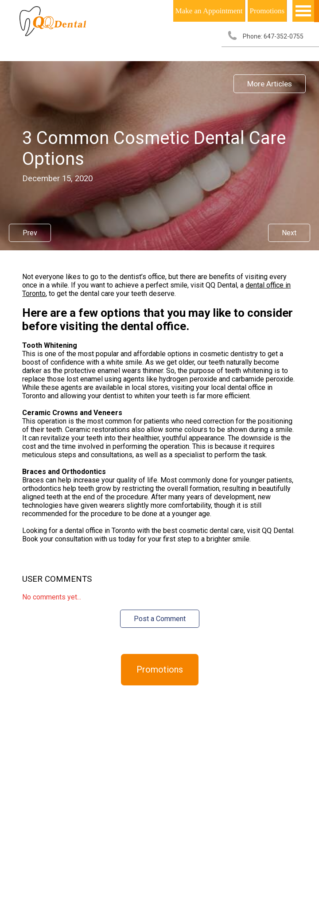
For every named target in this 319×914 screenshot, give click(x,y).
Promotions (267, 11)
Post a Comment (160, 619)
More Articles (269, 83)
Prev (30, 233)
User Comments (57, 579)
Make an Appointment (209, 11)
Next (289, 233)
